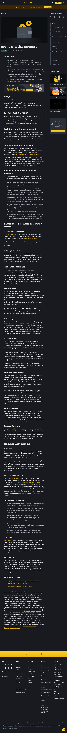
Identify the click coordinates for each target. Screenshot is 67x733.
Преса (17, 671)
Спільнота (18, 682)
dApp (13, 122)
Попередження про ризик (21, 684)
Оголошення (18, 667)
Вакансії (17, 665)
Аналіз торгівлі (57, 674)
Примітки (17, 685)
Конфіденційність (19, 676)
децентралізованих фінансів (12, 118)
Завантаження (19, 687)
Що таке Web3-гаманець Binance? (17, 583)
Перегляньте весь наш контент (33, 654)
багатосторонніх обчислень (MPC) (32, 482)
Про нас (17, 664)
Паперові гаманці (9, 429)
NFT (16, 123)
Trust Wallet (34, 238)
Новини (17, 669)
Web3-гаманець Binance (11, 478)
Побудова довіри (19, 678)
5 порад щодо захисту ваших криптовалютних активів (23, 581)
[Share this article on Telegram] (59, 17)
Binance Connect (44, 675)
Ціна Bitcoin (43, 685)
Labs (42, 673)
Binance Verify (57, 693)
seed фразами (20, 154)
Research (30, 682)
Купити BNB (43, 703)
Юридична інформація (20, 673)
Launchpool (30, 673)
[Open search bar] (52, 2)
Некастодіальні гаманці (11, 234)
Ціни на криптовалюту (46, 684)
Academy (30, 669)
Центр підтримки (57, 684)
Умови (17, 674)
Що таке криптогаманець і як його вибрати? (20, 586)
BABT (29, 680)
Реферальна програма (59, 665)
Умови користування (29, 626)
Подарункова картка (32, 671)
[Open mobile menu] (63, 2)
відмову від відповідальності (32, 611)
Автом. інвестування (32, 674)
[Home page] (28, 3)
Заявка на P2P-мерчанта (46, 664)
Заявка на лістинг (45, 668)
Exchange (30, 664)
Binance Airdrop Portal (58, 696)
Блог (17, 680)
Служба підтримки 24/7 (59, 682)
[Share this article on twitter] (50, 17)
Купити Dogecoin (44, 707)
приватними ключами (31, 154)
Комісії (55, 689)
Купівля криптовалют (32, 665)
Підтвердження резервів (59, 676)
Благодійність (31, 684)
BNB (55, 667)
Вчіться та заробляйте (46, 682)
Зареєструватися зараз (58, 131)
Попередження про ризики (12, 628)
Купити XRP (43, 705)
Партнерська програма (59, 664)
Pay (29, 667)
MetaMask (27, 238)
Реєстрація (58, 2)
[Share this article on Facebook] (55, 17)
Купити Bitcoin (44, 702)
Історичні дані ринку (58, 672)
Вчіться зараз (48, 7)
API (55, 691)
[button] (64, 2)
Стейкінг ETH (31, 676)
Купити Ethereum (44, 709)
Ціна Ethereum (44, 687)
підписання (22, 163)
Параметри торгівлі (58, 695)
